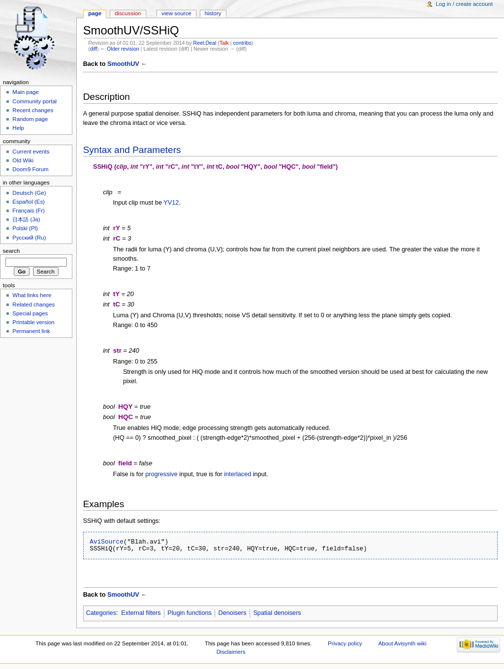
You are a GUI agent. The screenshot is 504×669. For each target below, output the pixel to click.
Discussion (128, 13)
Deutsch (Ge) (29, 193)
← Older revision (119, 49)
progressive (161, 474)
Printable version (33, 322)
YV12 (171, 202)
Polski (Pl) (25, 228)
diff (93, 49)
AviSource (107, 541)
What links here (31, 295)
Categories (101, 612)
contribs (242, 43)
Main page (25, 92)
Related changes (33, 304)
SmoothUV (123, 64)
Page (94, 13)
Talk (224, 43)
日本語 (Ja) (26, 219)
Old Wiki (22, 160)
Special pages (30, 313)
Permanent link (31, 331)
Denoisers (233, 612)
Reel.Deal (205, 43)
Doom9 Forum (30, 169)
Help (18, 128)
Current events (30, 151)
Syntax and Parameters (132, 150)
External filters (140, 612)
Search (11, 251)
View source (176, 13)
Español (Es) (28, 202)
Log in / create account (464, 4)
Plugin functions (189, 612)
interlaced (237, 474)
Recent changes (32, 110)
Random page (30, 119)
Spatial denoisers (277, 612)
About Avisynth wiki (402, 643)
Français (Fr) (28, 210)
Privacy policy (345, 643)
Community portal (34, 101)
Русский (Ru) (29, 238)
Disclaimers (231, 652)
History (213, 13)
